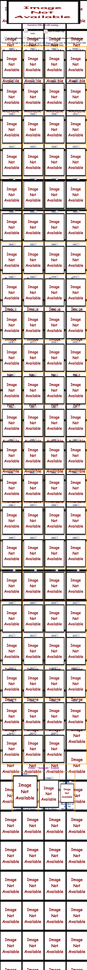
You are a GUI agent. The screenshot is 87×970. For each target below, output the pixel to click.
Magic (48, 43)
